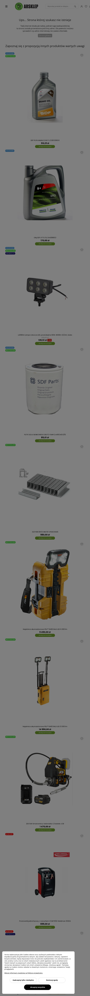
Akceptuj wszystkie (37, 987)
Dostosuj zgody (52, 980)
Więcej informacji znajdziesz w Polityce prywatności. (23, 973)
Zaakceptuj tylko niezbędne (23, 980)
